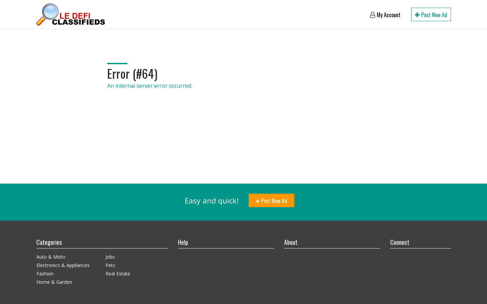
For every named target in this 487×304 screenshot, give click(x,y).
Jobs (110, 257)
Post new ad (431, 15)
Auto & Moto (50, 257)
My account (385, 15)
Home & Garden (54, 282)
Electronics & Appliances (63, 265)
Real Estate (117, 273)
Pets (110, 265)
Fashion (45, 273)
